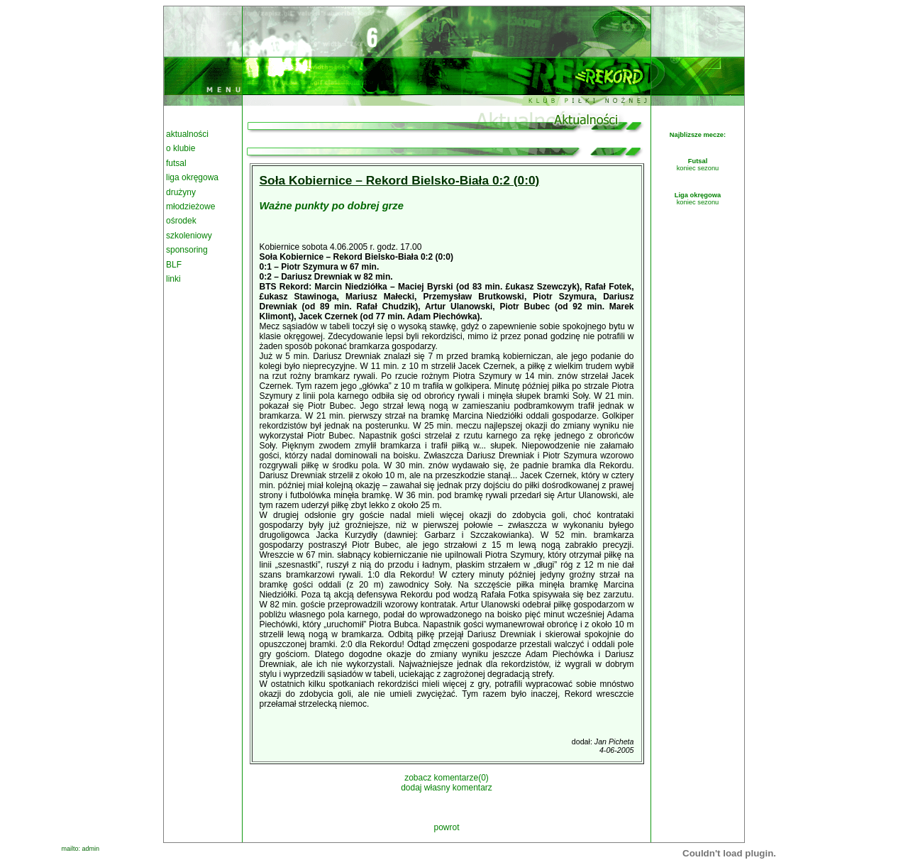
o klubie (180, 148)
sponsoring (187, 250)
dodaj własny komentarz (446, 788)
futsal (176, 163)
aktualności (187, 134)
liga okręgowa (192, 177)
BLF (174, 265)
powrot (446, 827)
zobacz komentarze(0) (446, 778)
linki (173, 279)
